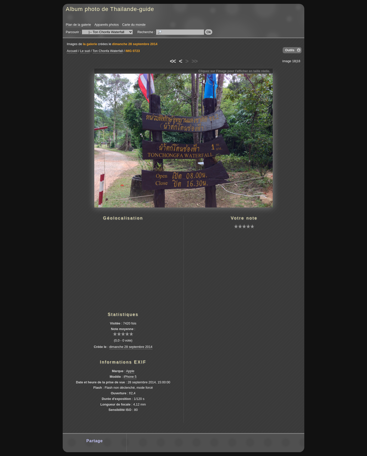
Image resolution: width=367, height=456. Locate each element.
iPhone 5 (130, 377)
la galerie (90, 44)
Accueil (72, 51)
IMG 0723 (133, 51)
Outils (289, 50)
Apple (130, 371)
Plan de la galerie (78, 25)
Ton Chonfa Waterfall (108, 51)
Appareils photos (106, 25)
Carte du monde (134, 25)
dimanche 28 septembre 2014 (135, 44)
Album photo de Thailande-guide (110, 9)
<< (172, 61)
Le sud (85, 51)
